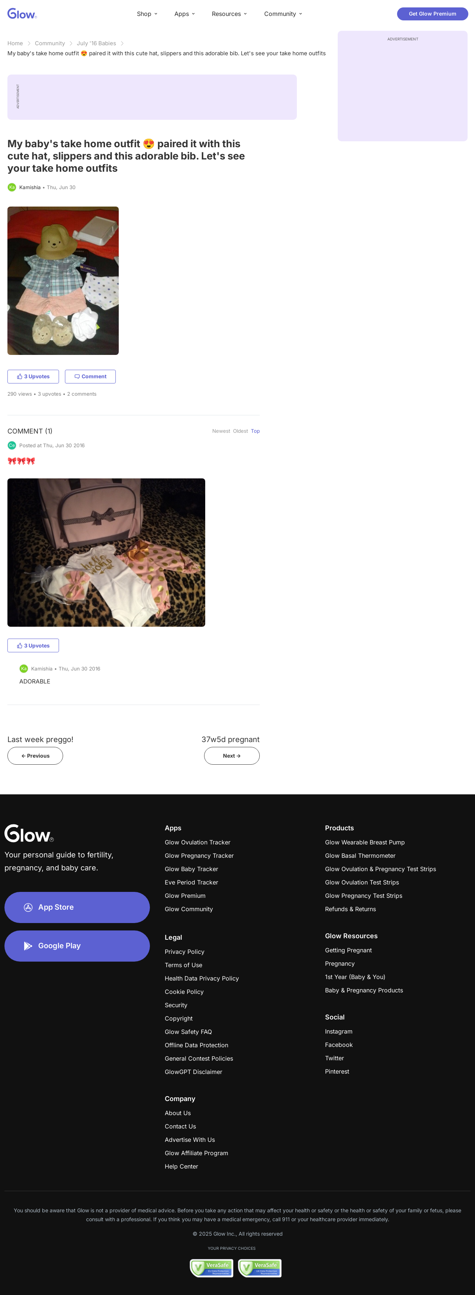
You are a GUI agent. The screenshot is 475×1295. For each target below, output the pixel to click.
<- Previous (35, 755)
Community (50, 43)
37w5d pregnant (231, 739)
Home (15, 43)
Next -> (232, 755)
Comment (90, 376)
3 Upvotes (33, 376)
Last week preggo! (40, 739)
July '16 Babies (96, 43)
